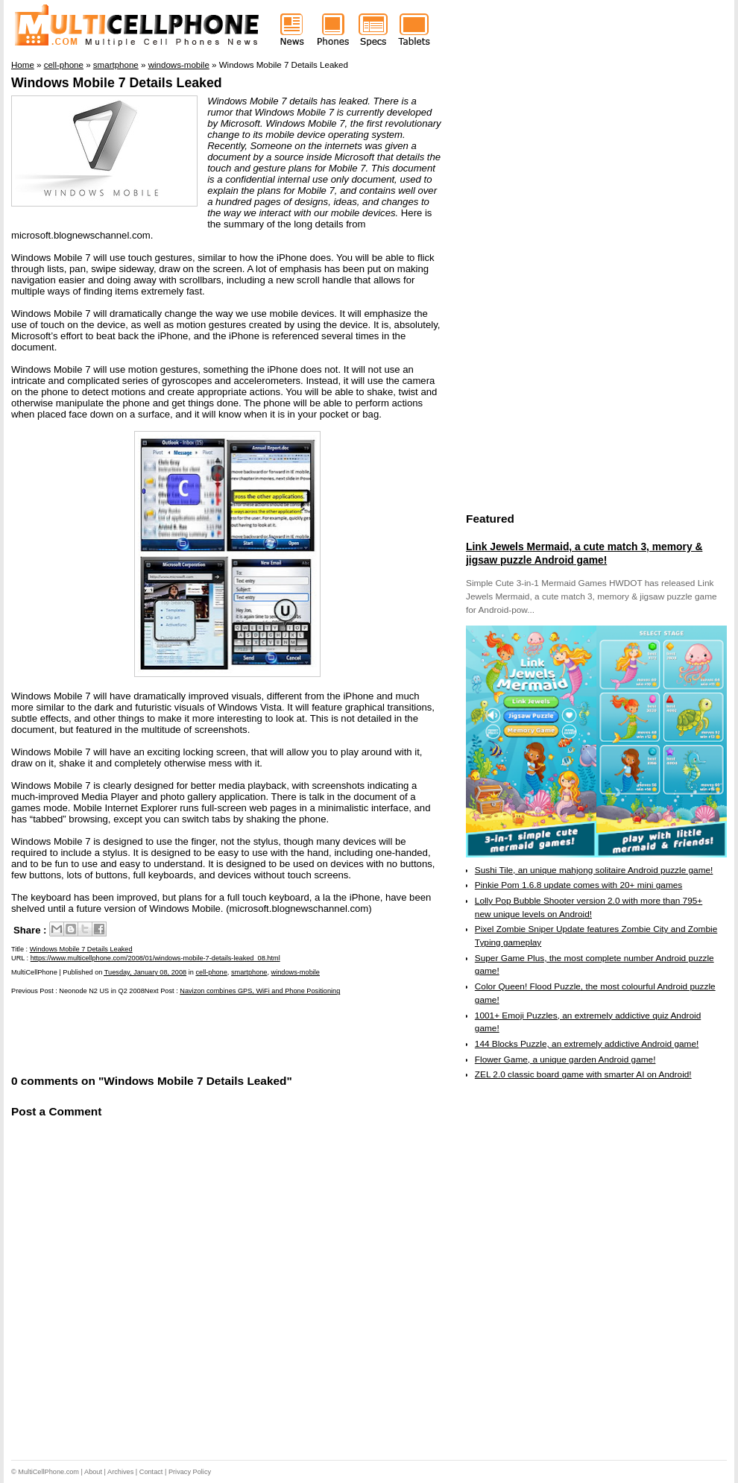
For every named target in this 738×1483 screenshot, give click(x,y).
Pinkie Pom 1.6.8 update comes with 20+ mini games (578, 885)
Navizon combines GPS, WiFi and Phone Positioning (260, 991)
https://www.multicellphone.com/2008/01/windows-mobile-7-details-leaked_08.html (155, 958)
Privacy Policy (189, 1472)
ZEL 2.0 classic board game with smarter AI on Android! (583, 1074)
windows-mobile (295, 972)
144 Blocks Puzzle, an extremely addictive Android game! (586, 1044)
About (93, 1472)
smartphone (249, 972)
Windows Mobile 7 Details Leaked (116, 82)
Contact (151, 1472)
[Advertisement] (185, 1033)
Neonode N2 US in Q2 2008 (101, 991)
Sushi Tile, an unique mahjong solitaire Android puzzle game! (594, 870)
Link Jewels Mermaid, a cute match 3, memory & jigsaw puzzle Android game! (584, 553)
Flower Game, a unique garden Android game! (565, 1059)
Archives (120, 1472)
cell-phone (211, 972)
